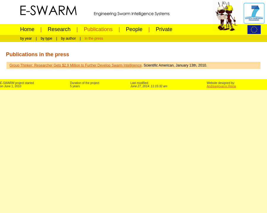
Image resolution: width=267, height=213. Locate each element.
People (134, 29)
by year (26, 38)
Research (59, 29)
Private (164, 29)
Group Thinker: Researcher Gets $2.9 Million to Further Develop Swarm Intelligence (75, 65)
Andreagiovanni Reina (221, 86)
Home (27, 29)
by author (68, 38)
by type (46, 38)
